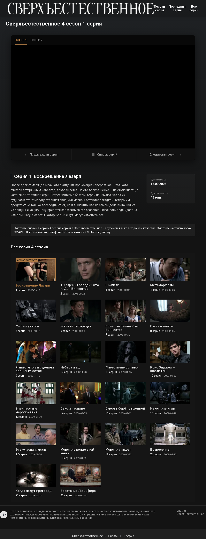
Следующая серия (165, 155)
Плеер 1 (21, 40)
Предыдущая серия (41, 155)
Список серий (104, 155)
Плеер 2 (36, 40)
